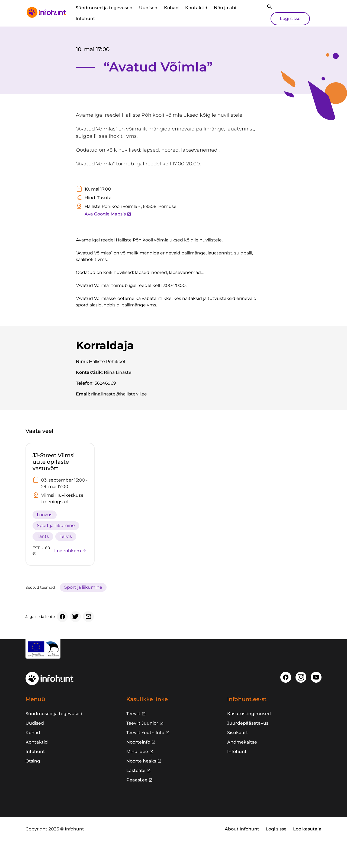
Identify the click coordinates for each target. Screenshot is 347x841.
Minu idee (137, 751)
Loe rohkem (70, 550)
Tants (43, 536)
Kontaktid (196, 7)
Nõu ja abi (225, 7)
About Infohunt (242, 829)
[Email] (88, 616)
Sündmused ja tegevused (104, 7)
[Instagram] (300, 677)
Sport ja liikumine (56, 525)
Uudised (148, 7)
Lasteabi (135, 770)
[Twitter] (75, 616)
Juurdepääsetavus (247, 723)
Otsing (32, 761)
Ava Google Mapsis (108, 214)
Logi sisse (290, 18)
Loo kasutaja (307, 829)
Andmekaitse (242, 742)
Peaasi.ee (136, 780)
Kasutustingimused (249, 713)
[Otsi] (269, 6)
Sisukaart (237, 732)
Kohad (171, 7)
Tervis (66, 536)
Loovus (44, 514)
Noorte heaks (141, 761)
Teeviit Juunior (142, 723)
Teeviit (133, 713)
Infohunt (85, 18)
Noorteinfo (138, 742)
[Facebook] (62, 616)
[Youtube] (316, 677)
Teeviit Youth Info (145, 732)
